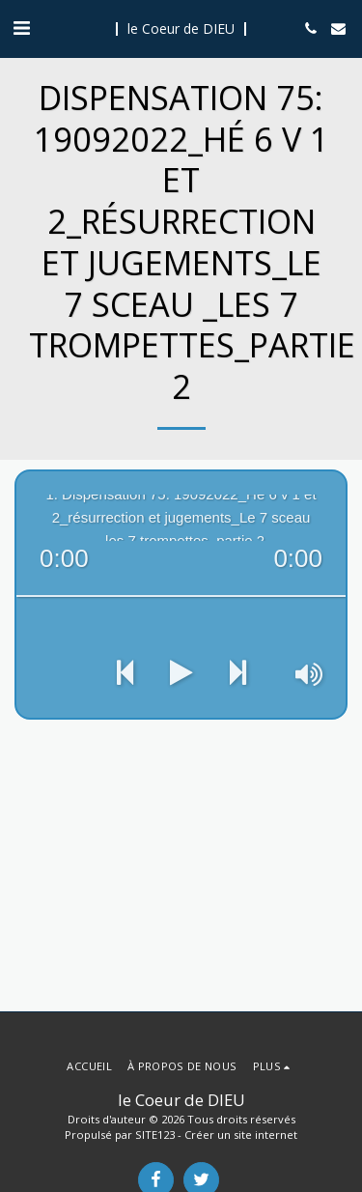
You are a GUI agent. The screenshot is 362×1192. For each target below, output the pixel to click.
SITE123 (155, 1134)
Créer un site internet (240, 1134)
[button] (21, 27)
